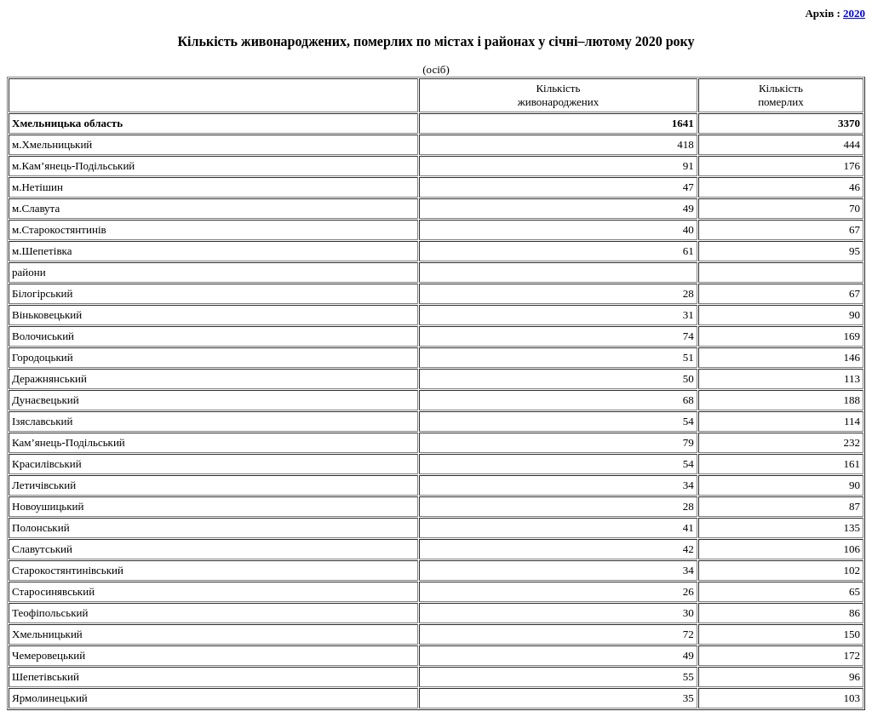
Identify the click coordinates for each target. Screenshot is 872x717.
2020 (854, 13)
